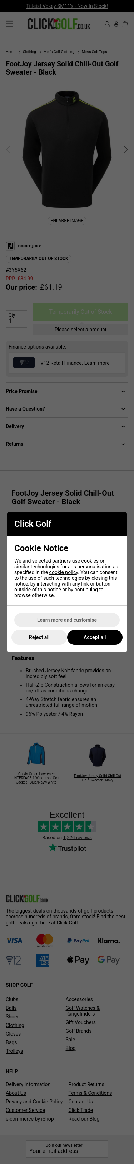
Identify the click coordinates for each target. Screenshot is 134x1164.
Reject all (39, 637)
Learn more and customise (67, 620)
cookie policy (63, 572)
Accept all (95, 637)
